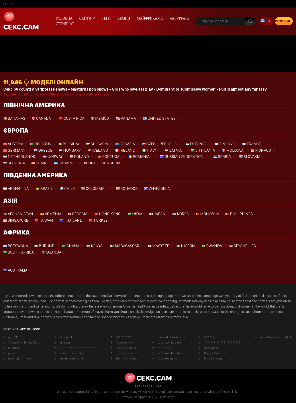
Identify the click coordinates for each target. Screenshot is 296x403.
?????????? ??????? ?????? (77, 347)
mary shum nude (19, 358)
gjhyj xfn (13, 353)
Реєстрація (284, 21)
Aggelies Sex (124, 342)
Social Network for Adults (276, 337)
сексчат (9, 4)
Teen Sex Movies (127, 358)
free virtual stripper (72, 353)
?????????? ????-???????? (222, 342)
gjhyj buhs (66, 342)
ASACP (147, 386)
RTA (137, 386)
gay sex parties (126, 347)
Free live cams (213, 358)
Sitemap (13, 347)
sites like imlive (167, 358)
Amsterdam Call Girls (73, 358)
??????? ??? (124, 337)
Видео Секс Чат (215, 353)
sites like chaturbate (170, 353)
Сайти (85, 18)
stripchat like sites (169, 342)
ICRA (158, 386)
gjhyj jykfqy (211, 347)
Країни (123, 18)
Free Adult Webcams (171, 337)
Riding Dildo (67, 337)
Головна (64, 18)
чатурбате (179, 18)
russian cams (124, 353)
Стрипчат (65, 24)
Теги (106, 18)
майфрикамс (150, 18)
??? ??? (209, 337)
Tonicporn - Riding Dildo (24, 342)
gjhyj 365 (14, 337)
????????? (164, 347)
